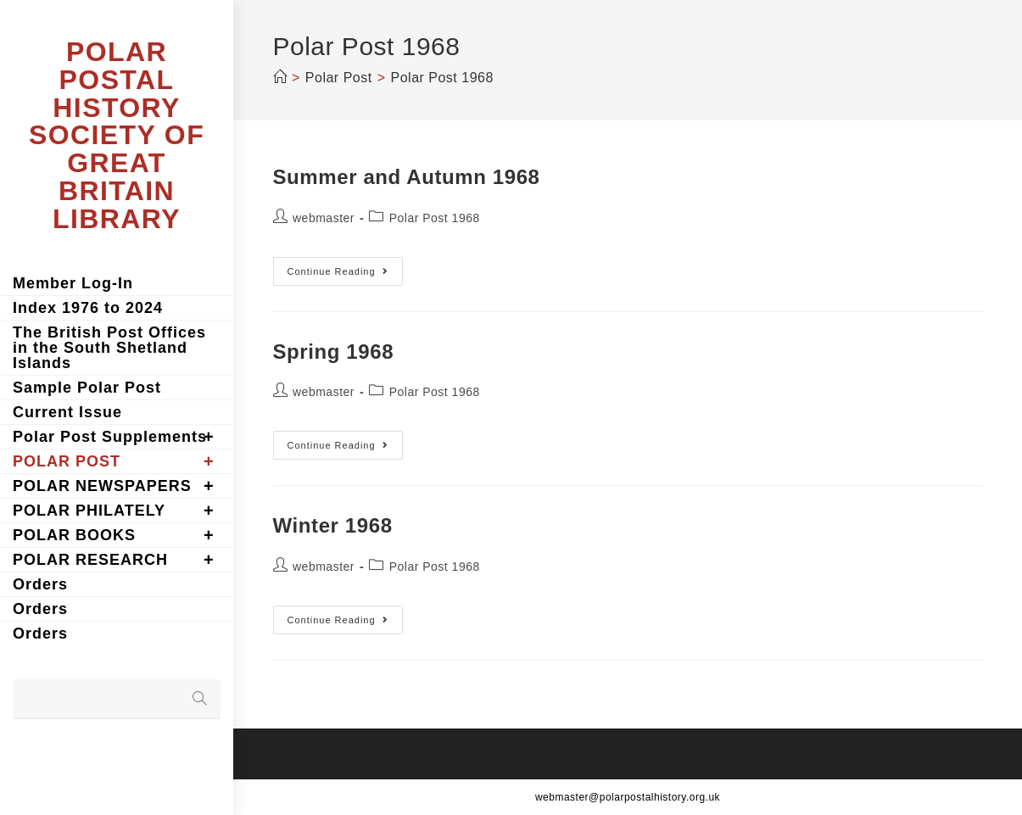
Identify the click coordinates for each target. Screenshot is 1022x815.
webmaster (324, 218)
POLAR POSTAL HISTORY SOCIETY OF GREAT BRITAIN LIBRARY (116, 135)
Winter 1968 (333, 525)
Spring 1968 (333, 351)
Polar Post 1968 (434, 218)
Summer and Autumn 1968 (406, 176)
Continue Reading (345, 275)
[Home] (280, 77)
